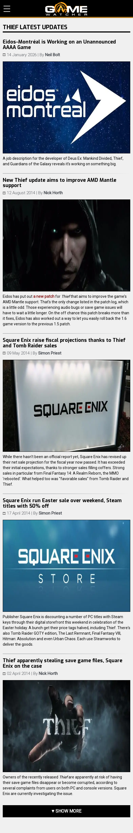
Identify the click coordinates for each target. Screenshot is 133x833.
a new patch (43, 296)
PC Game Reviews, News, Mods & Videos (66, 9)
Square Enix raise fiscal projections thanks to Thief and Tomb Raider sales (64, 343)
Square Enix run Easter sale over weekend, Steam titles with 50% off (62, 503)
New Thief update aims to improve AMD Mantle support (59, 183)
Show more (68, 811)
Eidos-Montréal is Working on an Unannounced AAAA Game (59, 45)
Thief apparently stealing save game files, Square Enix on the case (62, 663)
